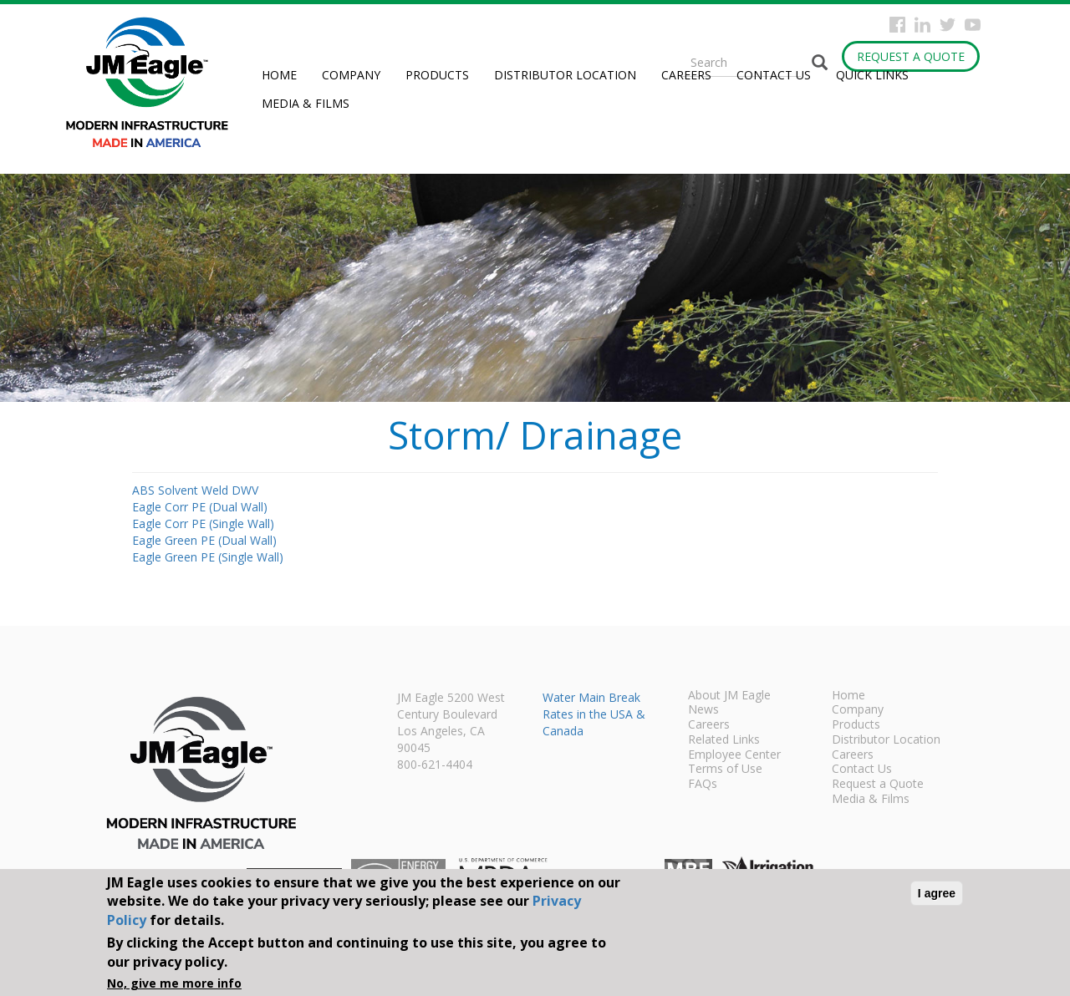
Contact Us (773, 75)
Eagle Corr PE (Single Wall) (203, 523)
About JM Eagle (729, 696)
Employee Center (734, 755)
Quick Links (872, 75)
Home (279, 75)
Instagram (922, 25)
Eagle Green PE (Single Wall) (207, 557)
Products (437, 75)
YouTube (973, 25)
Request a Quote (911, 56)
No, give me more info (174, 983)
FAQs (702, 784)
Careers (686, 75)
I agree (936, 893)
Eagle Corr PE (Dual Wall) (200, 507)
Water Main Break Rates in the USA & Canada (594, 714)
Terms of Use (725, 769)
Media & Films (305, 103)
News (703, 710)
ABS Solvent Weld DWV (195, 490)
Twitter (947, 25)
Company (351, 75)
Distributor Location (565, 75)
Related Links (724, 740)
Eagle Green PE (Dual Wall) (204, 540)
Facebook (897, 25)
